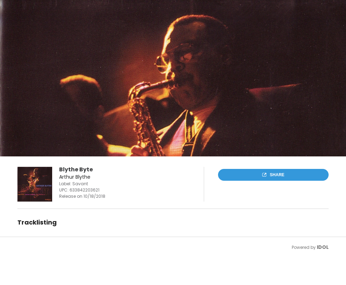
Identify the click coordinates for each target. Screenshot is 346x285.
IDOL (323, 247)
